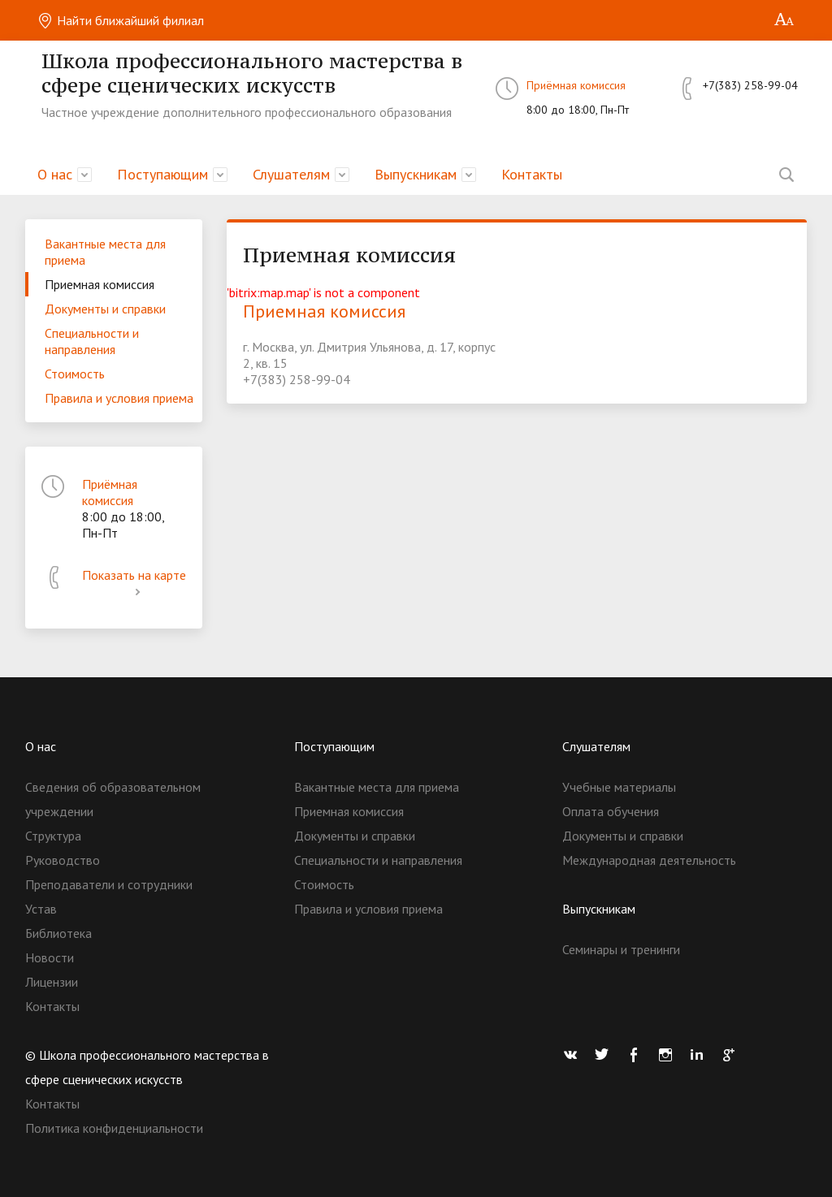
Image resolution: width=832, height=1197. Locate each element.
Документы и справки (105, 308)
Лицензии (51, 982)
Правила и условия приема (119, 398)
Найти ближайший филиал (120, 20)
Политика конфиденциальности (114, 1128)
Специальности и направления (92, 341)
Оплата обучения (610, 811)
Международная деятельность (649, 860)
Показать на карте (134, 583)
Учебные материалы (619, 787)
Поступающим (162, 174)
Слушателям (291, 174)
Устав (41, 909)
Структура (53, 836)
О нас (54, 174)
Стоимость (75, 373)
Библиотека (58, 933)
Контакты (531, 174)
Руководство (62, 860)
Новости (49, 957)
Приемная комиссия (99, 284)
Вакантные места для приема (105, 252)
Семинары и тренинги (621, 949)
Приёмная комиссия (576, 85)
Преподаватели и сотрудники (109, 884)
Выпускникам (416, 174)
